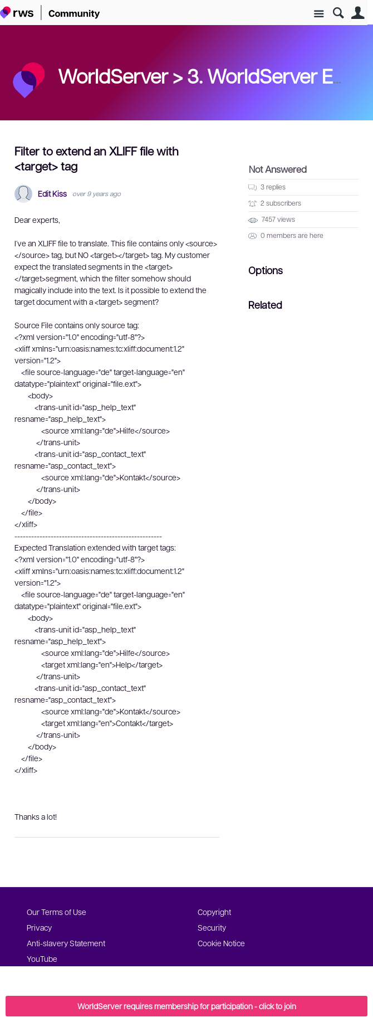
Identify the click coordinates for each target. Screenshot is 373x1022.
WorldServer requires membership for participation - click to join (186, 1006)
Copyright (214, 912)
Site (318, 14)
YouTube (42, 958)
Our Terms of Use (56, 912)
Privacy (39, 927)
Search (338, 13)
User (357, 13)
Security (212, 927)
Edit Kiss (52, 193)
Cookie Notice (221, 943)
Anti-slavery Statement (66, 943)
